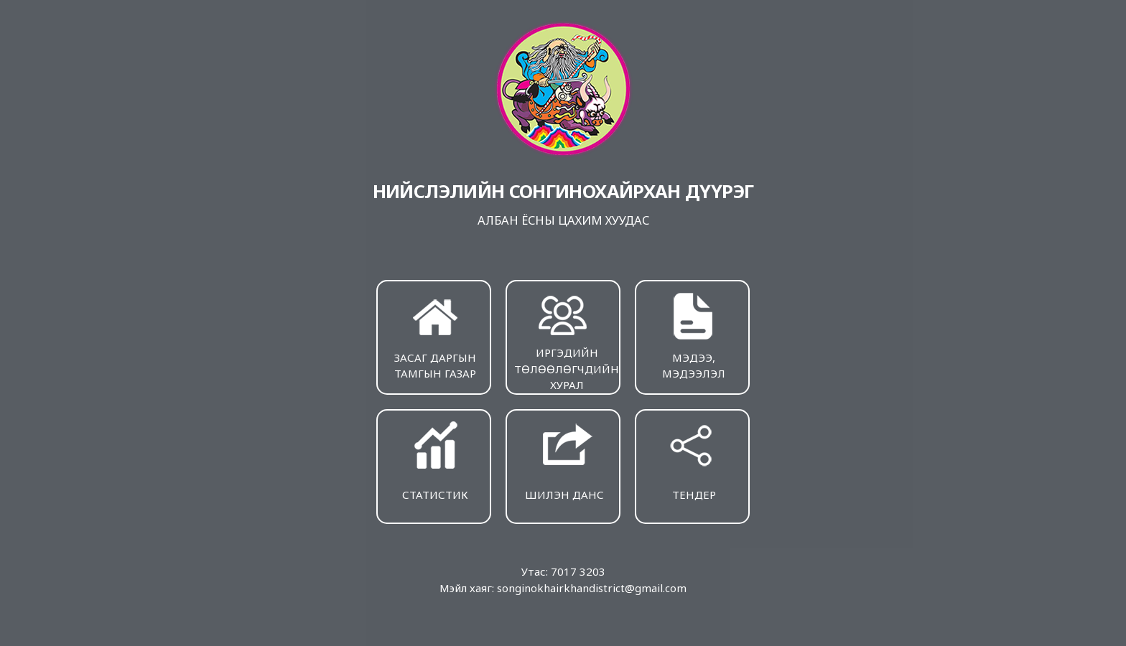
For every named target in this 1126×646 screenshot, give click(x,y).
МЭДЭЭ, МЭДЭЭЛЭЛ (693, 334)
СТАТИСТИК (435, 460)
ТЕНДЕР (693, 460)
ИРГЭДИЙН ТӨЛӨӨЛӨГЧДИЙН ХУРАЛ (566, 340)
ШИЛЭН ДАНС (564, 460)
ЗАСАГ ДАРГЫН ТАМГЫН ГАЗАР (435, 334)
